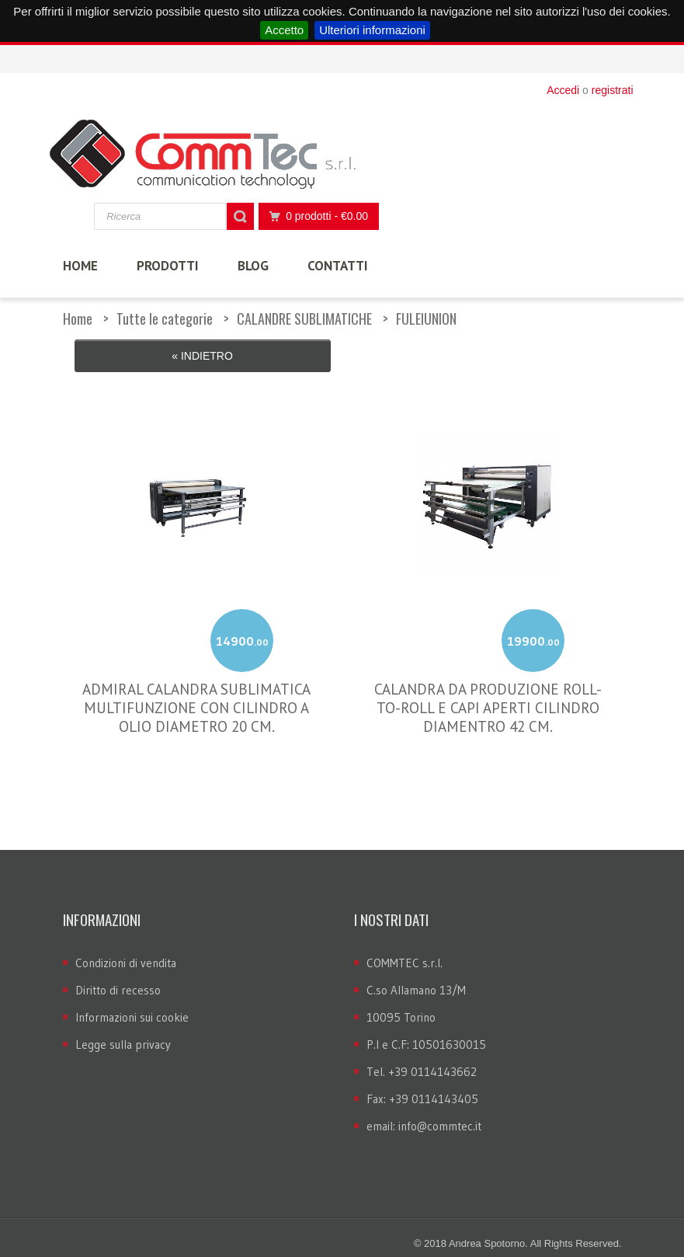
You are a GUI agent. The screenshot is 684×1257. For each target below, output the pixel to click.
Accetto (284, 30)
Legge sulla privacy (123, 1032)
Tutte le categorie (164, 318)
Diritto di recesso (118, 977)
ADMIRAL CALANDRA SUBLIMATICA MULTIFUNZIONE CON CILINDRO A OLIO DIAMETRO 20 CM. (196, 696)
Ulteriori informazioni (372, 30)
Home (77, 318)
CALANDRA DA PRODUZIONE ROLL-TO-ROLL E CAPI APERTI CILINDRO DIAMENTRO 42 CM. (488, 696)
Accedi (563, 90)
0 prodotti (314, 216)
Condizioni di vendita (125, 950)
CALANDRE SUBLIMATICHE (304, 318)
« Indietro (202, 356)
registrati (613, 90)
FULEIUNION (426, 318)
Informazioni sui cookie (132, 1005)
